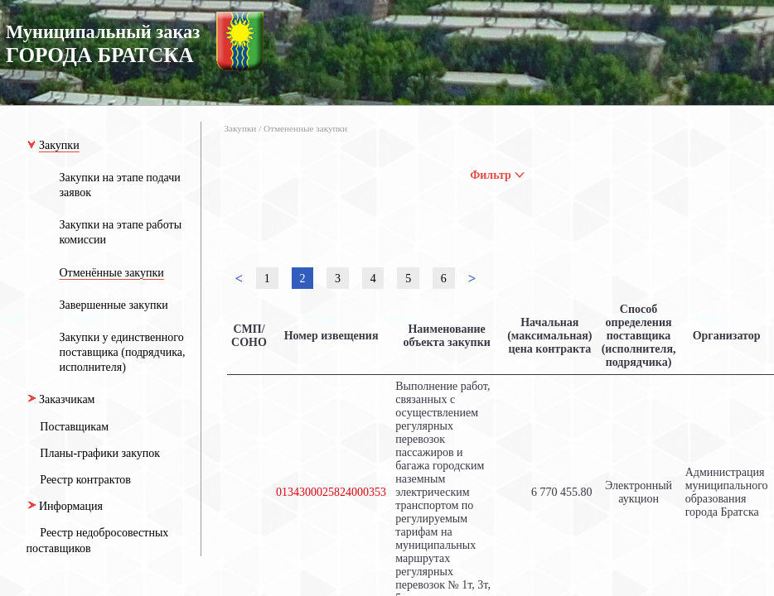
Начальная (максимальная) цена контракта (549, 335)
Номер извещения (331, 335)
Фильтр (497, 175)
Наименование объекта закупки (446, 335)
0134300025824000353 (331, 492)
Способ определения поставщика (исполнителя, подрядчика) (639, 335)
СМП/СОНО (249, 335)
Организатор (727, 335)
